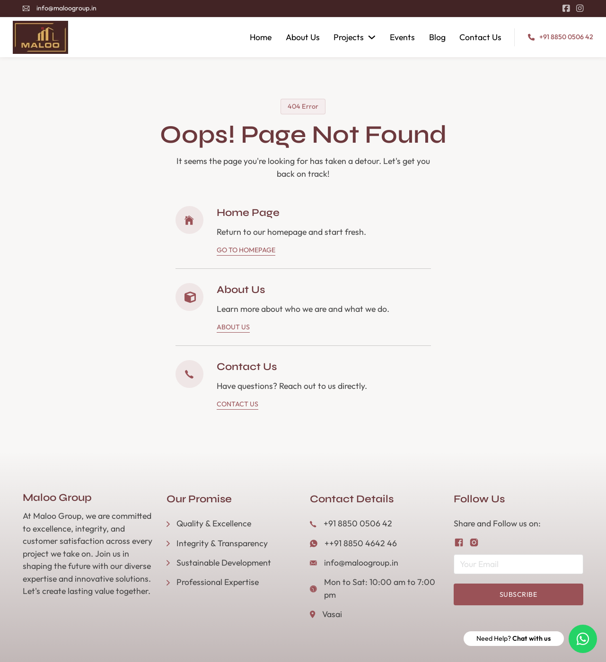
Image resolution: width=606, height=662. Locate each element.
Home (261, 37)
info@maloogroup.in (66, 8)
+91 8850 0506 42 (566, 37)
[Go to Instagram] (579, 8)
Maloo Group (57, 497)
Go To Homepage (246, 250)
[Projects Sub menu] (372, 37)
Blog (437, 37)
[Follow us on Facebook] (459, 542)
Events (402, 37)
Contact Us (480, 37)
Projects (349, 37)
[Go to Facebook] (566, 8)
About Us (303, 37)
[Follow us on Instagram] (474, 542)
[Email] (518, 564)
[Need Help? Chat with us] (583, 639)
